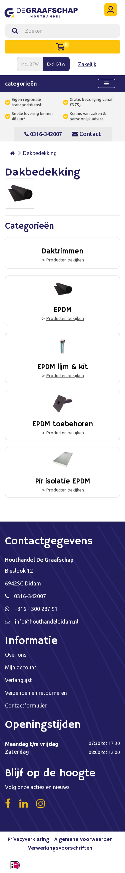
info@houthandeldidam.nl (46, 622)
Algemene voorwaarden (83, 839)
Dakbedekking (40, 153)
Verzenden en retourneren (36, 693)
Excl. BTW (56, 64)
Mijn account (20, 667)
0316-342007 (43, 134)
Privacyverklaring (28, 839)
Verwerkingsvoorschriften (60, 848)
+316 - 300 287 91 (36, 609)
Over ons (16, 655)
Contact (86, 133)
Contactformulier (26, 705)
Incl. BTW (30, 64)
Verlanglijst (18, 680)
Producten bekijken (65, 259)
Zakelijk (87, 64)
